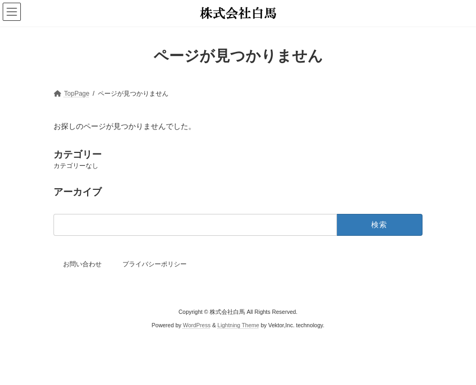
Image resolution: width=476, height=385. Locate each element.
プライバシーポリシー (154, 264)
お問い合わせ (82, 264)
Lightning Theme (238, 324)
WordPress (197, 324)
